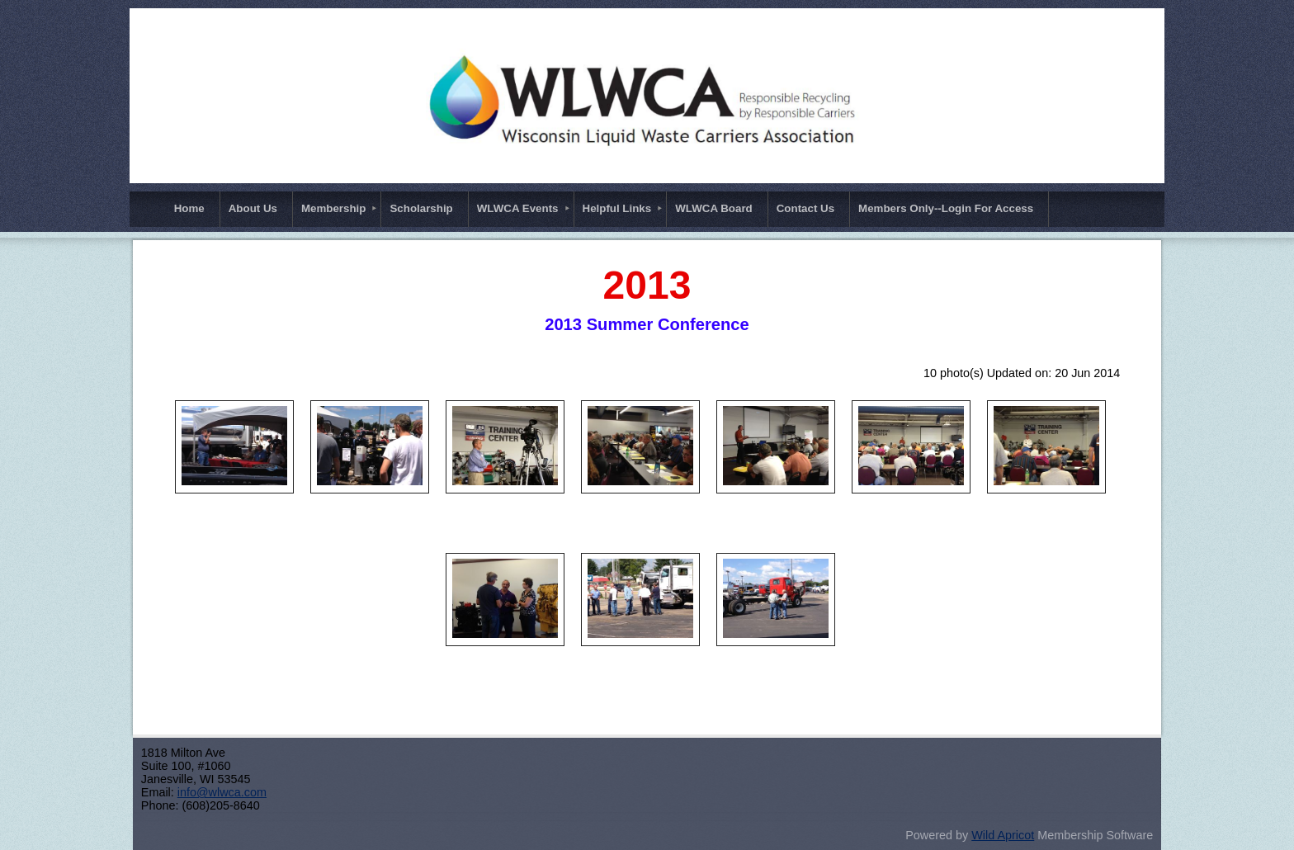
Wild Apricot (1002, 835)
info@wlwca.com (222, 792)
